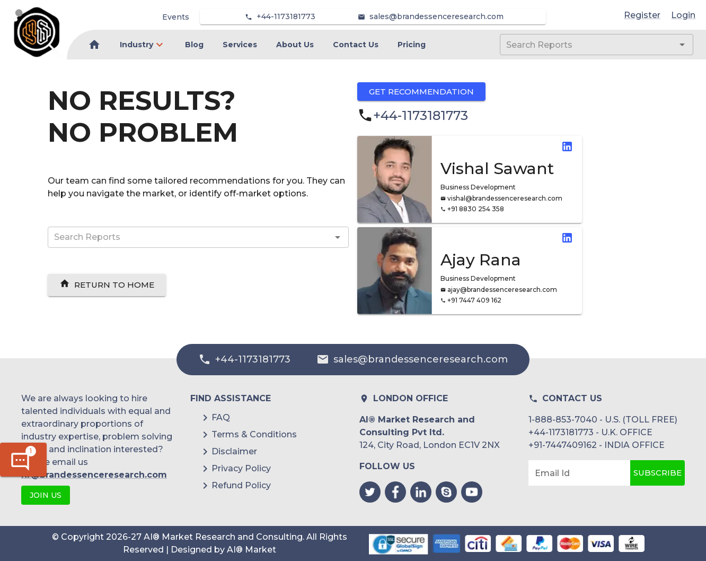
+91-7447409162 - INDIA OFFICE (596, 445)
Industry (136, 44)
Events (175, 17)
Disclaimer (234, 451)
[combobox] (581, 44)
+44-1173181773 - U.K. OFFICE (590, 432)
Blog (194, 44)
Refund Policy (241, 485)
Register (642, 15)
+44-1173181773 (286, 16)
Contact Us (355, 44)
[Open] (682, 44)
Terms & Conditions (254, 434)
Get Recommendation (421, 91)
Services (240, 44)
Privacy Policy (241, 468)
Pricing (412, 44)
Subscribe (657, 473)
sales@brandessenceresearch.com (436, 16)
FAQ (220, 417)
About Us (295, 44)
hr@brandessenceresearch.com (94, 475)
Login (683, 15)
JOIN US (45, 495)
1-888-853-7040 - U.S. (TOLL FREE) (602, 420)
